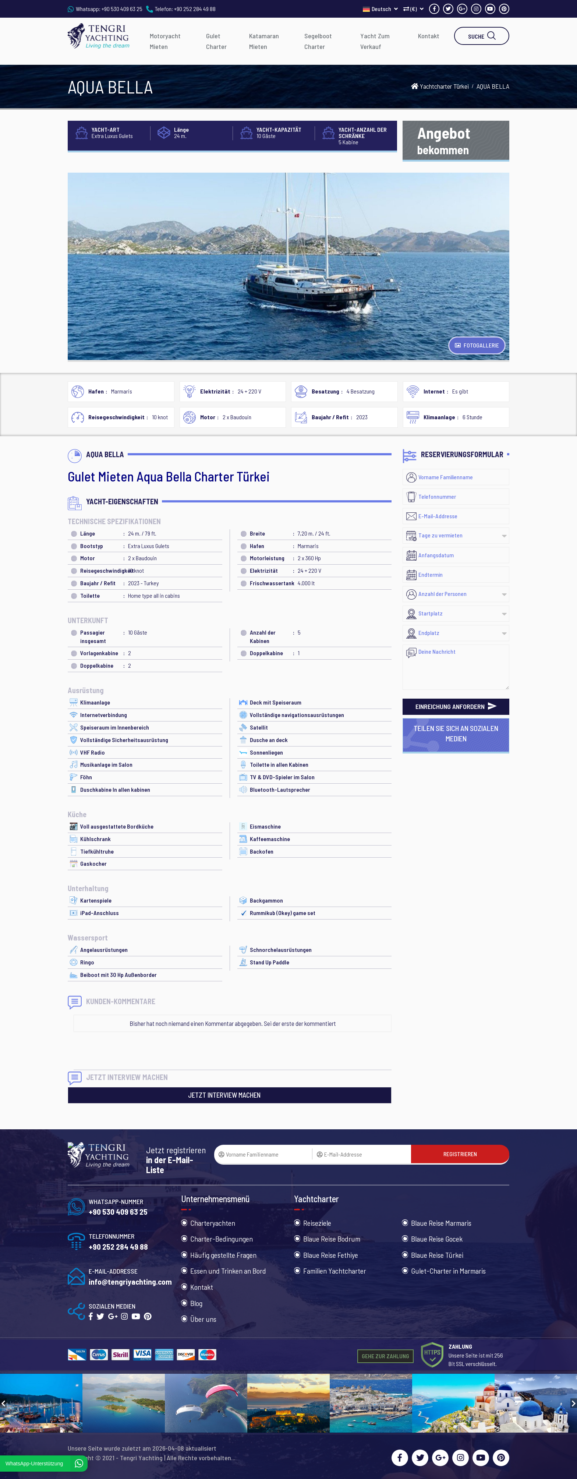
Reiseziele (317, 1222)
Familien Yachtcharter (334, 1270)
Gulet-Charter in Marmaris (448, 1270)
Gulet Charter (216, 41)
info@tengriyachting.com (130, 1281)
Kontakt (428, 36)
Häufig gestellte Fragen (223, 1254)
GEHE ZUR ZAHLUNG (385, 1355)
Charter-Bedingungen (221, 1238)
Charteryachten (212, 1222)
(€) (413, 8)
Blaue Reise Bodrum (331, 1238)
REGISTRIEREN (460, 1153)
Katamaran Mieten (264, 41)
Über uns (203, 1318)
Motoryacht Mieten (165, 41)
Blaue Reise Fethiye (330, 1254)
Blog (196, 1303)
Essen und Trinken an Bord (228, 1270)
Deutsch (380, 8)
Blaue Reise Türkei (437, 1254)
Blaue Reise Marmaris (441, 1222)
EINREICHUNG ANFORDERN (456, 706)
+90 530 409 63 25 (122, 8)
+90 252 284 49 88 (195, 8)
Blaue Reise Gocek (437, 1238)
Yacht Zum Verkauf (375, 41)
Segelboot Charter (318, 41)
